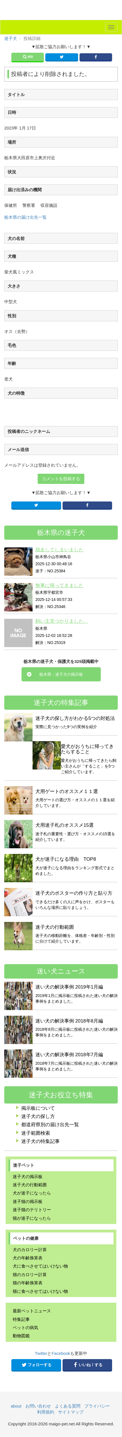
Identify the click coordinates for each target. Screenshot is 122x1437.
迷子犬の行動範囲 (30, 1184)
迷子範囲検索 (35, 1133)
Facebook (61, 1353)
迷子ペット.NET (61, 11)
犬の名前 (16, 238)
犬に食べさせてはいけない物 (40, 1266)
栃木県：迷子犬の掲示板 (61, 674)
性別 (12, 315)
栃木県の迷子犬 (61, 532)
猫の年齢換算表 (27, 1282)
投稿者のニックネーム (29, 431)
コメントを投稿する (61, 478)
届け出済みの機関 (25, 189)
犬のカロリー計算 (30, 1249)
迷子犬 (10, 38)
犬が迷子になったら (32, 1193)
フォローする (36, 1364)
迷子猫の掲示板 (27, 1201)
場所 (12, 142)
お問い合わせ (38, 1406)
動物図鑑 (21, 1335)
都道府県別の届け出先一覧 (50, 1124)
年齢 (12, 363)
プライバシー (97, 1406)
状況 (12, 171)
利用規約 (45, 1412)
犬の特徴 (16, 393)
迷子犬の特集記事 (40, 1141)
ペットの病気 (25, 1327)
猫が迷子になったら (32, 1218)
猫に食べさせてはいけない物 (40, 1291)
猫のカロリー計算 (30, 1274)
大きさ (14, 286)
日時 (12, 112)
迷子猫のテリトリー (32, 1209)
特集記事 (21, 1319)
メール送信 (18, 449)
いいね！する (87, 1364)
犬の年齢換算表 (27, 1257)
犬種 (12, 256)
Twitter (41, 1353)
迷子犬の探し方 (38, 1116)
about (16, 1406)
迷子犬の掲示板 (27, 1176)
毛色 (12, 345)
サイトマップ (71, 1412)
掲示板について (38, 1108)
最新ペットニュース (32, 1310)
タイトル (16, 94)
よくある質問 (67, 1406)
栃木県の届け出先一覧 (25, 217)
